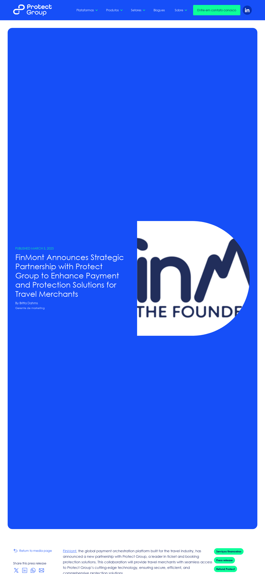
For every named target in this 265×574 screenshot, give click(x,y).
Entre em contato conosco (216, 10)
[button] (86, 10)
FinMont (69, 551)
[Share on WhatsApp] (33, 570)
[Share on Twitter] (16, 570)
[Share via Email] (41, 570)
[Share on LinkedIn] (25, 570)
